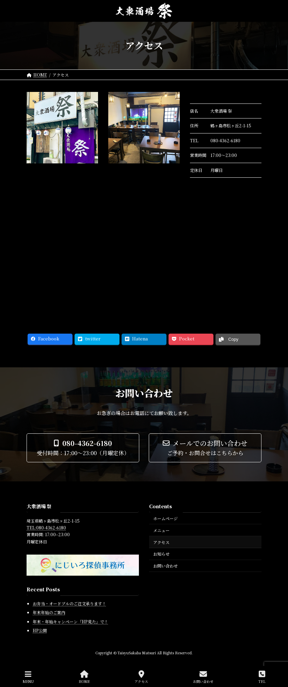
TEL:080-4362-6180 (46, 527)
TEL (262, 677)
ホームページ (165, 518)
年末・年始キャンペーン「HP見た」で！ (70, 621)
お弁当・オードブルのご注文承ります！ (69, 603)
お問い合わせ (165, 566)
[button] (83, 447)
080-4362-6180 (225, 141)
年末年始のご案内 (49, 612)
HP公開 (40, 630)
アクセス (161, 542)
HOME (84, 677)
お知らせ (161, 554)
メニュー (161, 530)
